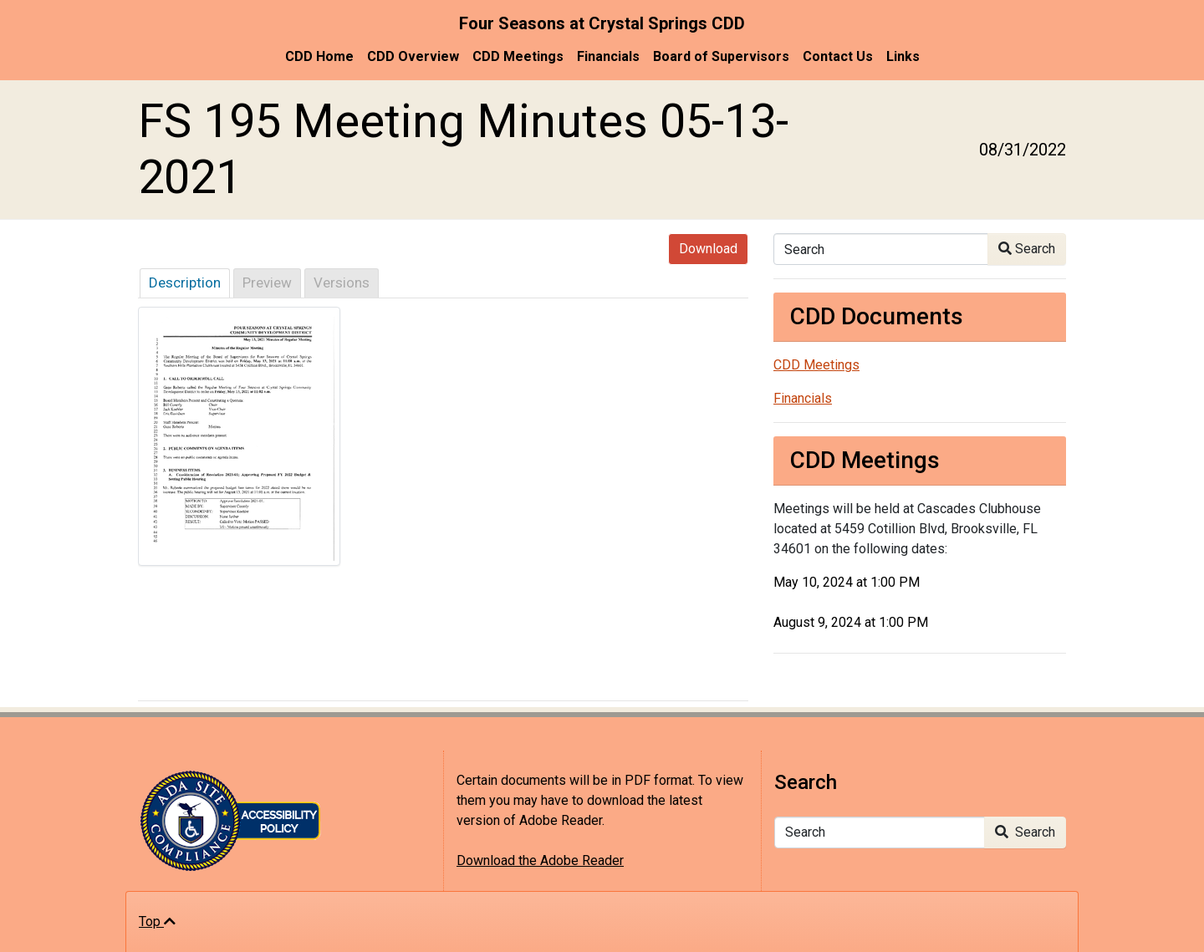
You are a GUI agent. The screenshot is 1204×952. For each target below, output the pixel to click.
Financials (608, 56)
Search (1026, 249)
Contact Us (838, 56)
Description (185, 282)
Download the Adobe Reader (540, 860)
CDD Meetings (518, 56)
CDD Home (319, 56)
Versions (342, 282)
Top (157, 921)
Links (903, 56)
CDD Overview (413, 56)
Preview (267, 282)
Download (708, 249)
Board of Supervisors (721, 56)
